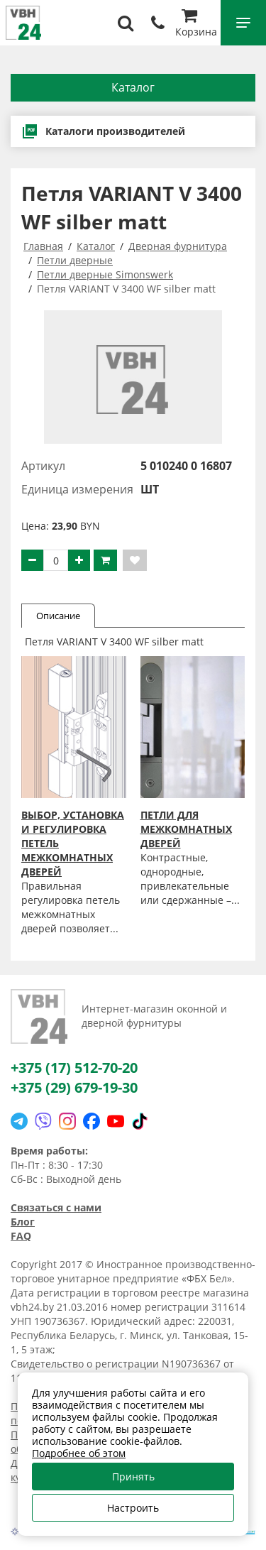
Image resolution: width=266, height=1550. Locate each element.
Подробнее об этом (79, 1453)
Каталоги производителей (103, 131)
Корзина (196, 24)
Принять (133, 1476)
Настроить (133, 1507)
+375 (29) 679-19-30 (74, 1087)
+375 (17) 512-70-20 (74, 1067)
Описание (58, 615)
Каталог (133, 87)
